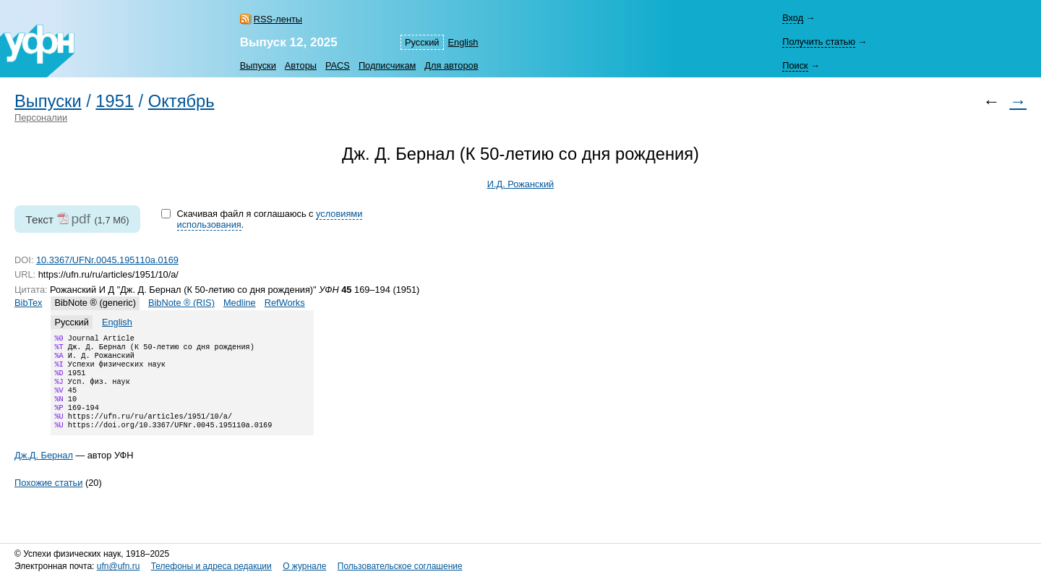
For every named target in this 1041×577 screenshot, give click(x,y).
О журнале (304, 567)
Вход (792, 17)
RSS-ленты (278, 19)
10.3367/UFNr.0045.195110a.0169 (107, 260)
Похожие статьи (48, 498)
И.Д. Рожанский (520, 184)
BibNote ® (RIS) (181, 302)
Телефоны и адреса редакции (211, 567)
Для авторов (451, 65)
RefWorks (285, 302)
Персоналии (40, 117)
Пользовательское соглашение (400, 567)
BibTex (28, 302)
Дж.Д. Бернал (43, 471)
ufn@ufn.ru (118, 567)
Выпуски (258, 65)
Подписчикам (387, 65)
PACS (337, 65)
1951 (114, 101)
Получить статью (818, 41)
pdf (80, 218)
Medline (239, 302)
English (463, 42)
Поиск (794, 65)
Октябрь (181, 101)
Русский (422, 42)
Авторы (301, 65)
